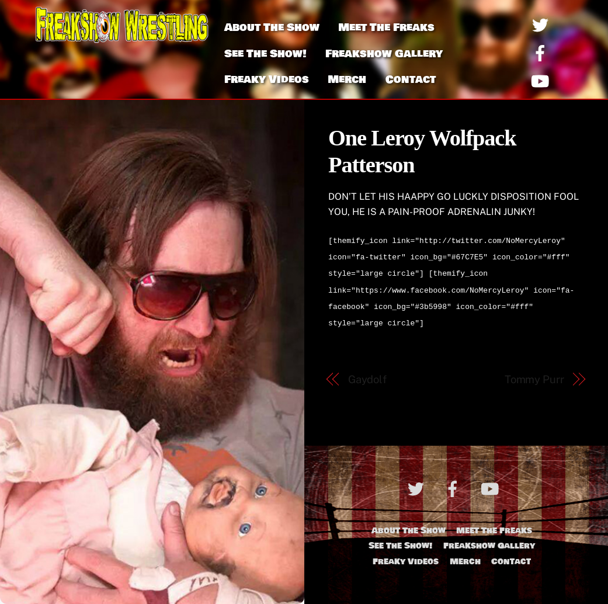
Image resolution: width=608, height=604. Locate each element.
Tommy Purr (534, 372)
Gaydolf (367, 372)
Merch (347, 79)
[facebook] (542, 52)
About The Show (271, 27)
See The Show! (265, 54)
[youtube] (542, 80)
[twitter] (542, 24)
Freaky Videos (266, 79)
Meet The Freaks (386, 27)
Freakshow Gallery (384, 54)
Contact (410, 79)
